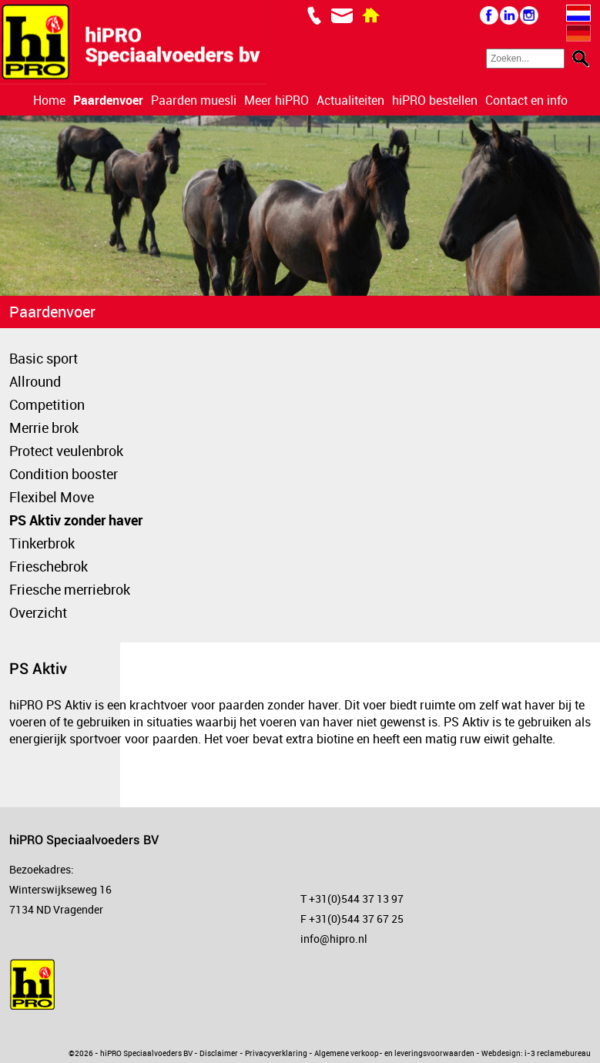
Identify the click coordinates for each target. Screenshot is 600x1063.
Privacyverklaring (276, 1053)
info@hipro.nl (333, 938)
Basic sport (43, 358)
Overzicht (38, 612)
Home (49, 100)
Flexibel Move (51, 497)
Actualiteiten (350, 100)
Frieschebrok (48, 566)
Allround (35, 381)
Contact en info (526, 100)
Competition (47, 404)
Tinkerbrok (42, 543)
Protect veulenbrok (66, 450)
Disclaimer (218, 1053)
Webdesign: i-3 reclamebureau (536, 1053)
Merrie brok (44, 427)
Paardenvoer (108, 100)
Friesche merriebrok (69, 589)
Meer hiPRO (276, 100)
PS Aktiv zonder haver (75, 520)
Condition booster (63, 473)
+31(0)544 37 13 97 (356, 898)
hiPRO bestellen (435, 100)
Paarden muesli (193, 100)
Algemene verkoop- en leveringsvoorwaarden (394, 1053)
